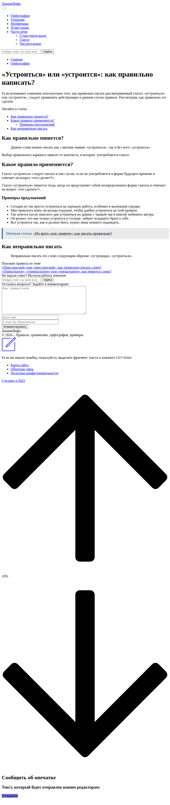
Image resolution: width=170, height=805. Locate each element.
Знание (11, 4)
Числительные (30, 44)
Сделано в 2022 (13, 386)
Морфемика (20, 24)
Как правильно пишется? (29, 116)
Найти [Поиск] (48, 51)
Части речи (19, 32)
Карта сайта (20, 370)
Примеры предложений (37, 124)
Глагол (24, 40)
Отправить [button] (10, 801)
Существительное (32, 36)
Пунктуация (20, 28)
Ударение (18, 20)
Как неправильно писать (29, 128)
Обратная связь (22, 374)
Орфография (20, 16)
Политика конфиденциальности (34, 378)
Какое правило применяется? (32, 120)
